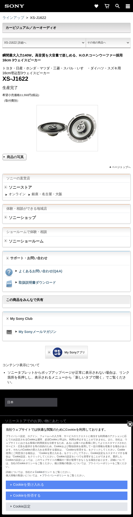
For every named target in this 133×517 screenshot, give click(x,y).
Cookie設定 (21, 506)
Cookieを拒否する (27, 495)
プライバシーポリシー (54, 475)
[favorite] (96, 6)
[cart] (107, 6)
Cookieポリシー (43, 472)
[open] (117, 6)
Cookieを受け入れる (28, 484)
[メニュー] (128, 6)
